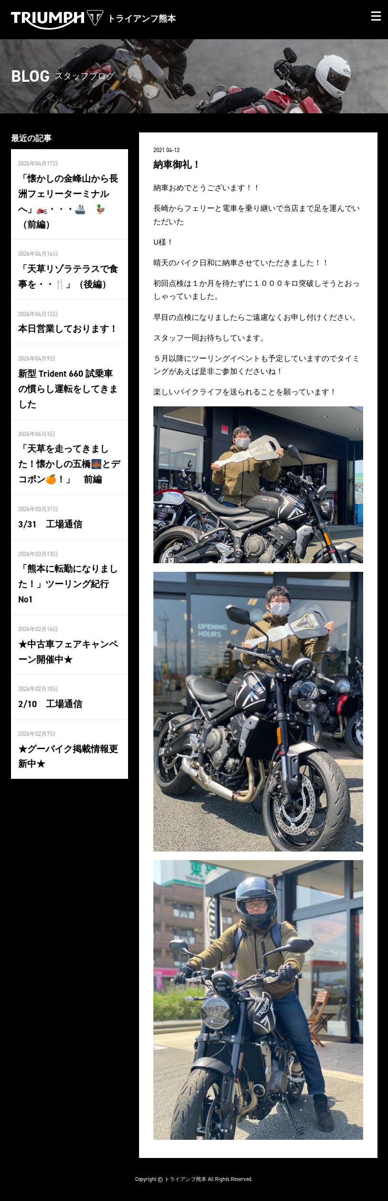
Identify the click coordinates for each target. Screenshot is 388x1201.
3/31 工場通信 (49, 515)
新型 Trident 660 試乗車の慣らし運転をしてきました (68, 383)
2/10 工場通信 (49, 677)
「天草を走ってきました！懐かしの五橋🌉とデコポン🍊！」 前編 (66, 457)
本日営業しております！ (65, 325)
